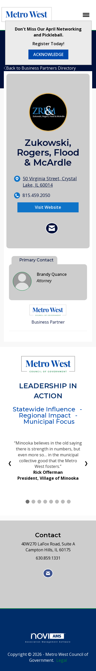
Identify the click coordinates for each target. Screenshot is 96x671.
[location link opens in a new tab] (52, 181)
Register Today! (48, 43)
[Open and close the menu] (74, 15)
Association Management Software (48, 638)
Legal (61, 660)
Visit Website (48, 207)
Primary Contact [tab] (36, 260)
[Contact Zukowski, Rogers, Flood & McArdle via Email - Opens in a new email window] (52, 228)
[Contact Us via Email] (48, 573)
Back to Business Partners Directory (40, 68)
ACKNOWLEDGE (48, 54)
